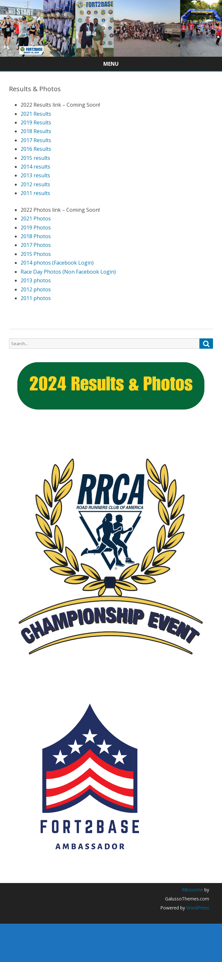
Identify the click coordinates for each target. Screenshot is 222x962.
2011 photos (36, 298)
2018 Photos (36, 236)
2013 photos (36, 280)
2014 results (35, 166)
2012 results (35, 184)
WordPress (197, 908)
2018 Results (36, 131)
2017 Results (36, 140)
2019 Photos (36, 227)
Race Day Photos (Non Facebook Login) (68, 271)
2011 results (35, 193)
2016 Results (36, 148)
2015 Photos (36, 254)
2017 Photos (36, 244)
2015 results (35, 157)
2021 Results (36, 113)
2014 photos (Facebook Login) (57, 262)
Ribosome (192, 890)
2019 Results (36, 122)
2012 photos (36, 289)
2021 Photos (36, 218)
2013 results (35, 175)
